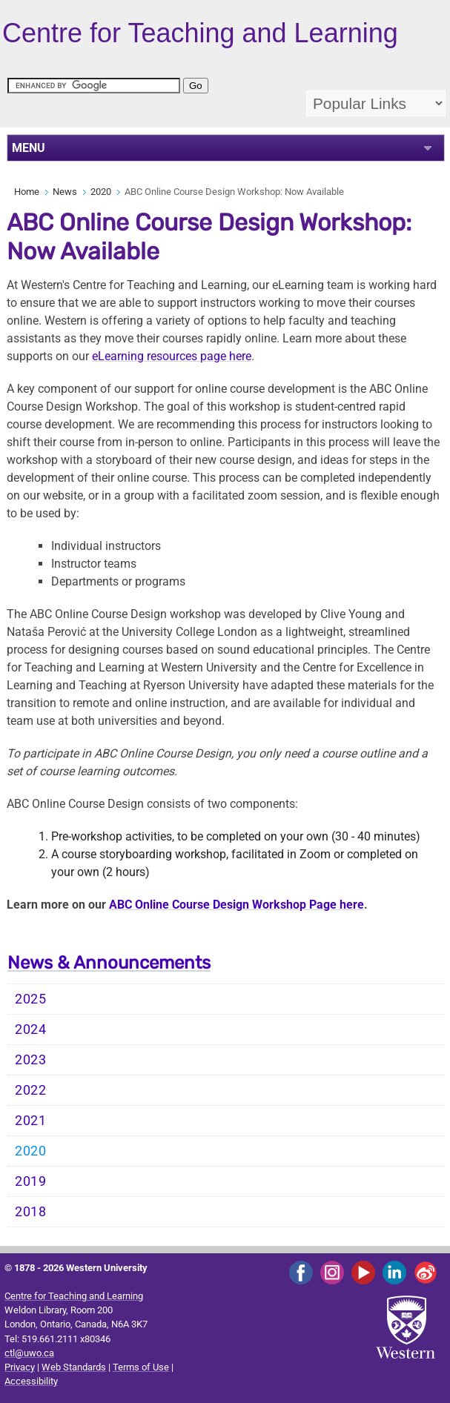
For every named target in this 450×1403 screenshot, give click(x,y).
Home (26, 191)
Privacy (19, 1367)
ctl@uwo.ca (29, 1353)
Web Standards (74, 1367)
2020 (100, 191)
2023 (31, 1059)
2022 (31, 1090)
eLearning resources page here (171, 356)
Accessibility (31, 1381)
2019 (31, 1181)
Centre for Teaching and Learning (73, 1295)
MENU (28, 148)
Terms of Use (141, 1367)
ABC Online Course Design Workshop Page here (236, 905)
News (65, 191)
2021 (31, 1120)
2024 (31, 1029)
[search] (93, 85)
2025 (31, 999)
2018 (31, 1211)
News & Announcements (109, 962)
